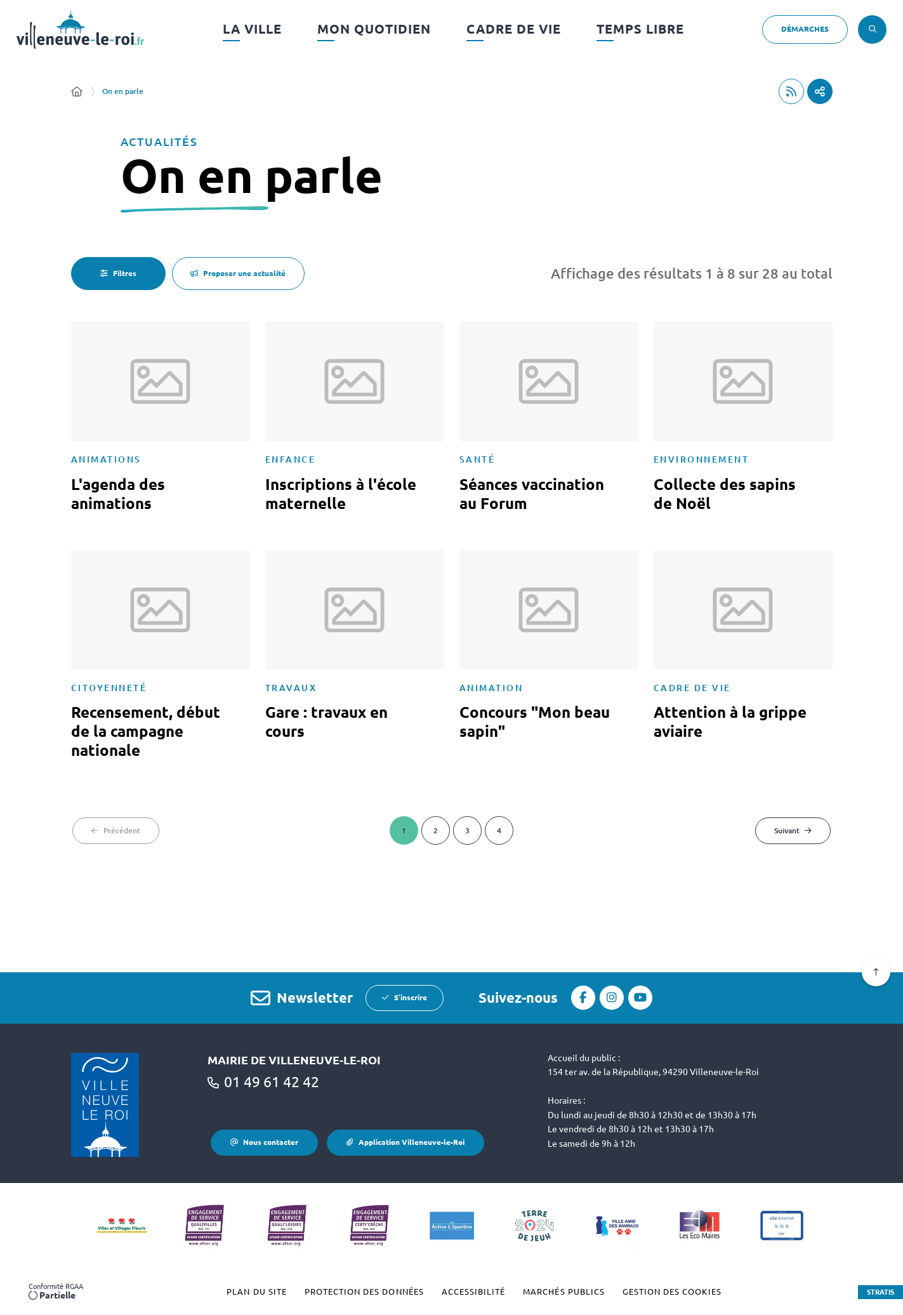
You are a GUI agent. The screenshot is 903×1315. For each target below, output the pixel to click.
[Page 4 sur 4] (499, 830)
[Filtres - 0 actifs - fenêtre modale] (118, 273)
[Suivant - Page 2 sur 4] (793, 830)
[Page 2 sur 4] (435, 830)
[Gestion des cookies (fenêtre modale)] (672, 1292)
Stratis (880, 1292)
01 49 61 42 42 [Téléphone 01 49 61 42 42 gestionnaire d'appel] (271, 1082)
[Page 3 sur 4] (467, 830)
